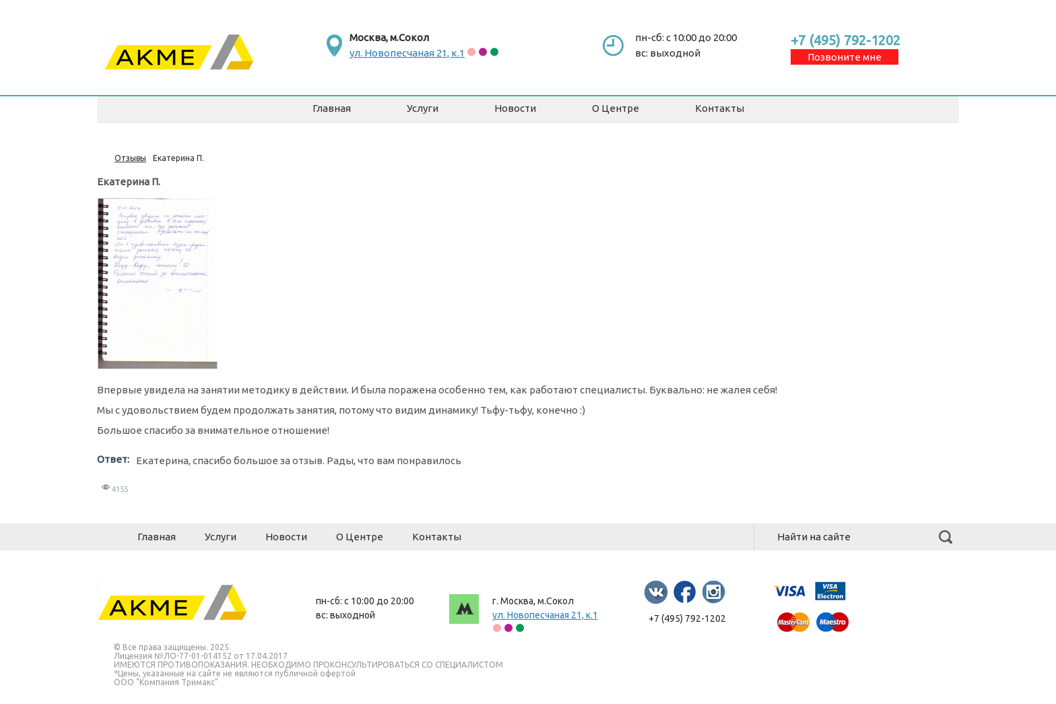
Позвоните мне (844, 57)
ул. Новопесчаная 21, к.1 (407, 53)
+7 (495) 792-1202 (845, 40)
